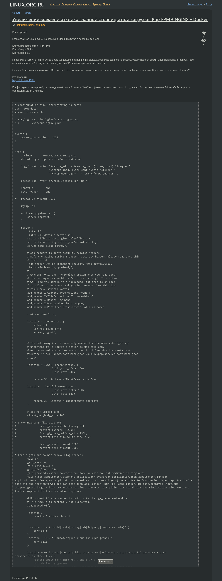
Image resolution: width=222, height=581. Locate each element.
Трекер (97, 4)
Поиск (106, 4)
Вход (209, 4)
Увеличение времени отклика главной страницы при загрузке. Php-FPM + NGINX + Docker (110, 19)
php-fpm (40, 25)
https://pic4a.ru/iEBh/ (23, 80)
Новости (55, 4)
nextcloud (21, 25)
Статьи (77, 4)
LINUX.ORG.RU (27, 4)
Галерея (67, 4)
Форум (87, 4)
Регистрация (195, 4)
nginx (31, 25)
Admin (27, 13)
